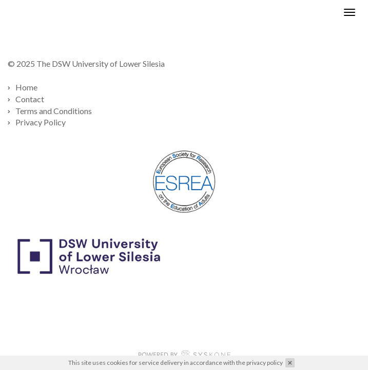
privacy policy (264, 362)
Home (26, 87)
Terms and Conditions (53, 111)
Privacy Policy (40, 122)
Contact (29, 99)
